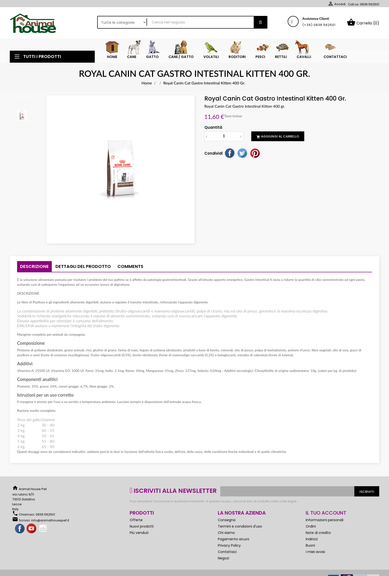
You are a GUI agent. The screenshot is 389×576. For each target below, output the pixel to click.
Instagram (43, 528)
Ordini (311, 526)
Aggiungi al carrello (277, 136)
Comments (130, 266)
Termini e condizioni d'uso (240, 526)
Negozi (223, 558)
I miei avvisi (315, 551)
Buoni (310, 545)
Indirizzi (312, 539)
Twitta (242, 153)
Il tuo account (326, 512)
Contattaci (227, 551)
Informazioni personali (324, 520)
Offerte (136, 520)
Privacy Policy (229, 545)
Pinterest (255, 153)
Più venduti (139, 532)
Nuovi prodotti (142, 526)
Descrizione (34, 266)
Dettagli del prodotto (83, 266)
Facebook (20, 528)
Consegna (226, 520)
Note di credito (318, 532)
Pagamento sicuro (233, 539)
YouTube (31, 528)
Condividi (229, 153)
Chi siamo (226, 532)
